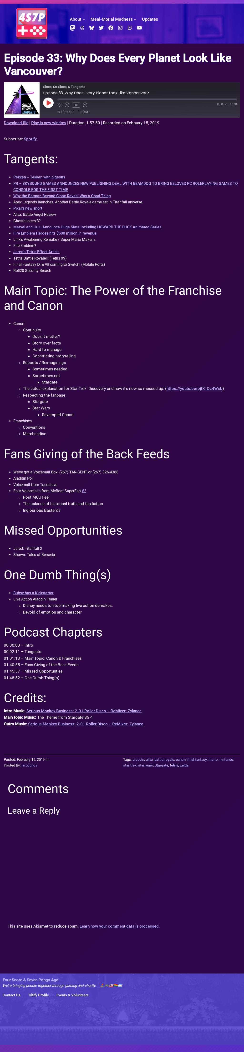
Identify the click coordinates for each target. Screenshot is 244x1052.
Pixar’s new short (28, 209)
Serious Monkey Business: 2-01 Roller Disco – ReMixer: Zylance (84, 718)
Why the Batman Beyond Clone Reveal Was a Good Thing (64, 196)
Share (84, 112)
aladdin (138, 767)
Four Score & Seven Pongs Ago (30, 987)
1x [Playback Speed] (75, 105)
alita (149, 767)
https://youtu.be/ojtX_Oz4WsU (195, 393)
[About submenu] (83, 19)
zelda (184, 772)
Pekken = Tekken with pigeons (40, 177)
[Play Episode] (48, 103)
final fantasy (197, 767)
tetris (174, 772)
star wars (145, 772)
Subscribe (66, 112)
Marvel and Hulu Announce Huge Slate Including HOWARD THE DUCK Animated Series (90, 229)
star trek (130, 772)
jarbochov (29, 772)
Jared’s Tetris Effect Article (37, 255)
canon (181, 767)
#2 (88, 496)
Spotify (30, 139)
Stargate (161, 772)
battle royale (164, 767)
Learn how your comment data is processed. (120, 933)
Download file (16, 122)
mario (213, 767)
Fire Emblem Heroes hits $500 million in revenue (56, 236)
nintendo (226, 767)
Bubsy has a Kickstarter (34, 599)
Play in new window (48, 122)
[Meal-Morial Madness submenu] (135, 19)
